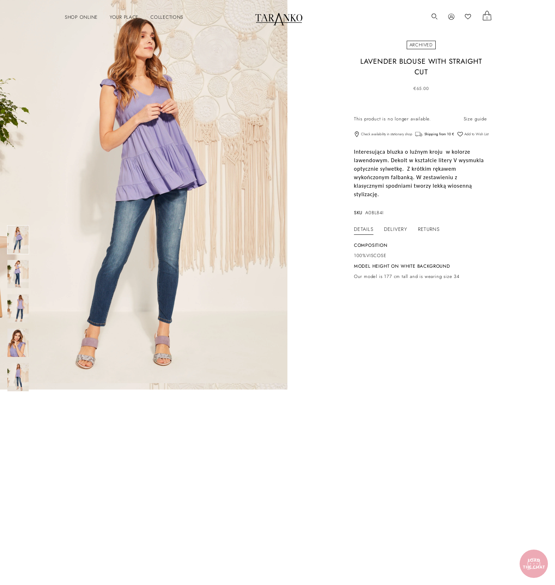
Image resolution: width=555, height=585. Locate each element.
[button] (77, 17)
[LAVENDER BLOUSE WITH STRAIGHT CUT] (18, 239)
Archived (421, 44)
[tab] (363, 229)
